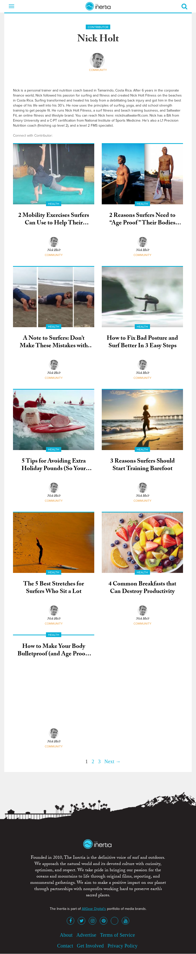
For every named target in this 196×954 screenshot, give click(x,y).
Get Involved (90, 945)
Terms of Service (117, 935)
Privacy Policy (123, 945)
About (66, 935)
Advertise (86, 935)
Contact (65, 945)
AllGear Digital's (94, 909)
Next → (112, 761)
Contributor (98, 27)
